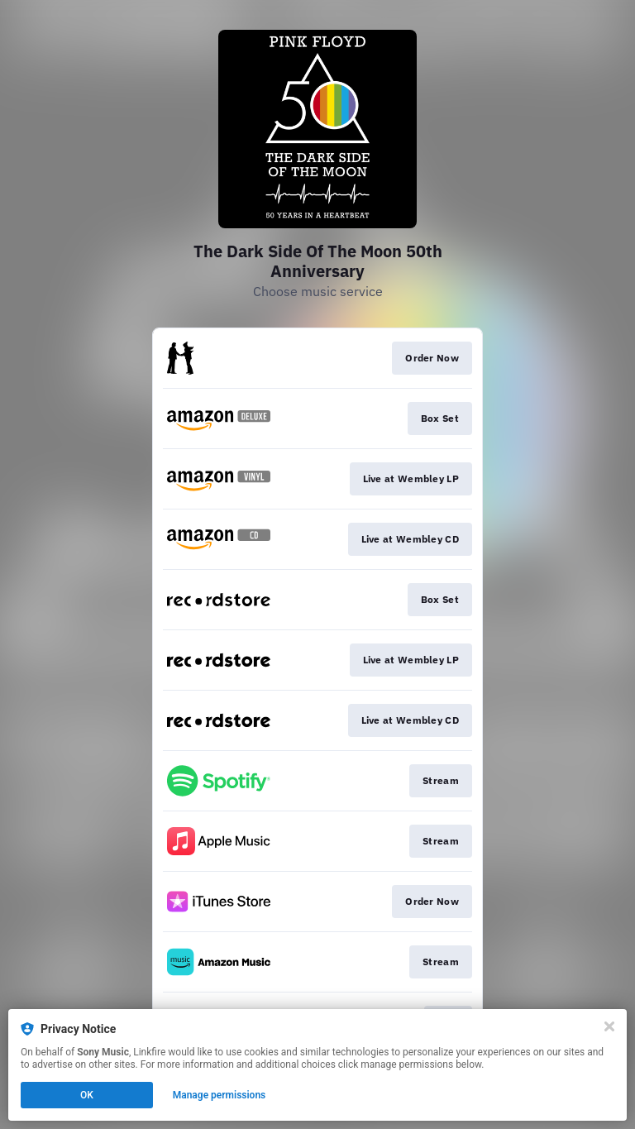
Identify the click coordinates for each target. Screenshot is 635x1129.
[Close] (609, 1026)
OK (86, 1095)
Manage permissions (219, 1095)
